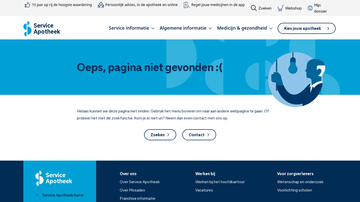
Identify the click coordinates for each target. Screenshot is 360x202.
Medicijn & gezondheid (245, 28)
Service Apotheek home (59, 195)
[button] (132, 29)
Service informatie (132, 28)
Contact (199, 135)
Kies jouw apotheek (306, 28)
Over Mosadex (132, 190)
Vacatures (204, 190)
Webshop (290, 8)
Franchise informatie (137, 198)
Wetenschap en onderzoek (300, 181)
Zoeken (261, 8)
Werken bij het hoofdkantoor (220, 181)
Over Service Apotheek (140, 181)
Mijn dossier (317, 8)
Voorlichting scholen (294, 190)
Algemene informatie (186, 28)
